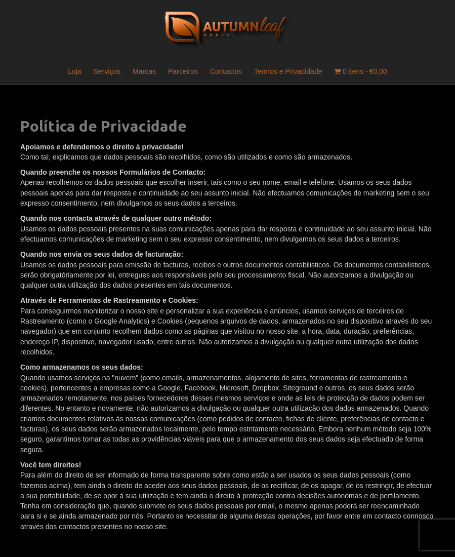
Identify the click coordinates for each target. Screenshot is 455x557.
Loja (74, 71)
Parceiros (183, 71)
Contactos (226, 71)
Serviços (107, 71)
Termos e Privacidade (288, 71)
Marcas (144, 71)
